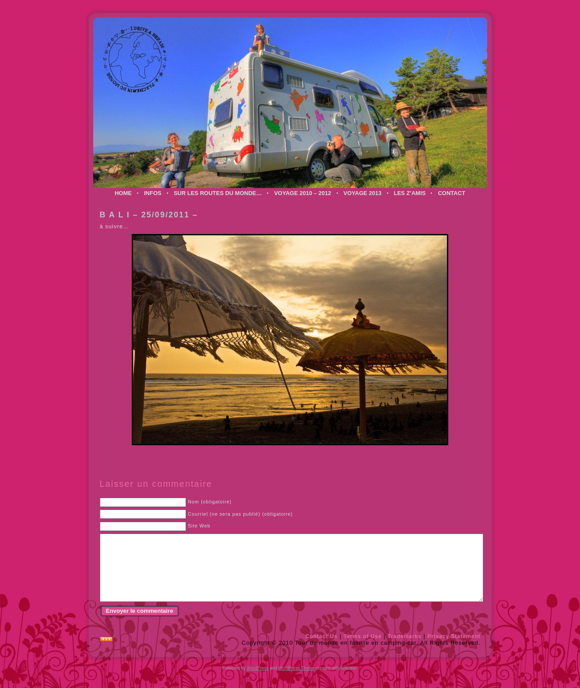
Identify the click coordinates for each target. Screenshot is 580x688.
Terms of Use (363, 649)
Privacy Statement (453, 649)
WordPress (257, 681)
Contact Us (321, 649)
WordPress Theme (296, 681)
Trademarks (404, 649)
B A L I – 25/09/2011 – (149, 214)
